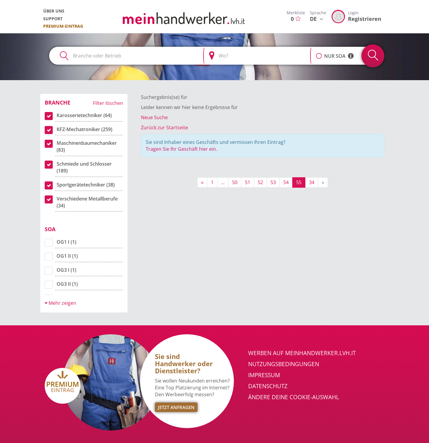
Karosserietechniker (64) (84, 115)
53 (273, 182)
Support (53, 18)
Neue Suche (154, 117)
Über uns (53, 11)
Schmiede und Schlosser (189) (84, 167)
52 (260, 182)
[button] (319, 53)
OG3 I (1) (66, 270)
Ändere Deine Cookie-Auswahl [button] (293, 397)
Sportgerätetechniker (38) (86, 184)
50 (234, 182)
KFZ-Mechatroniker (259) (84, 129)
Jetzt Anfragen (176, 407)
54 (286, 182)
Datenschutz (267, 386)
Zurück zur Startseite (164, 127)
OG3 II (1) (67, 284)
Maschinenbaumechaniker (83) (87, 146)
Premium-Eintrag (63, 26)
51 (247, 182)
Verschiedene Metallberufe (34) (87, 202)
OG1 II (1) (67, 256)
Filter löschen (108, 103)
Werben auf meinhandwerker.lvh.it (302, 353)
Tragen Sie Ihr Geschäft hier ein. (181, 149)
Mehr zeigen (60, 303)
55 (298, 182)
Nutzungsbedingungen (283, 364)
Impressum (264, 375)
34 (311, 182)
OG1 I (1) (66, 242)
